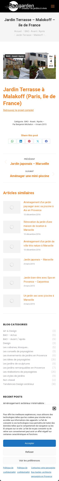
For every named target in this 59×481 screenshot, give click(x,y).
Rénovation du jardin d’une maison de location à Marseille (38, 225)
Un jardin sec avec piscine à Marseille (39, 297)
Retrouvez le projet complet (18, 110)
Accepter (29, 443)
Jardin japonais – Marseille (38, 259)
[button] (54, 408)
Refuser (29, 452)
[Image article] (11, 207)
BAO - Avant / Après (15, 56)
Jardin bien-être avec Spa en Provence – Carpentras (39, 279)
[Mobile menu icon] (53, 6)
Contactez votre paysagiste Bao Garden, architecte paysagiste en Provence (43, 472)
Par (23, 124)
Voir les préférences (29, 460)
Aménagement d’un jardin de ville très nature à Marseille (39, 243)
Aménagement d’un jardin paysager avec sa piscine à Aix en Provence (38, 206)
